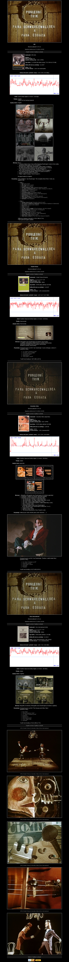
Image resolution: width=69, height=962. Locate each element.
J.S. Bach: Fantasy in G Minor (43, 188)
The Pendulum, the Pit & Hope (42, 208)
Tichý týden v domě (28, 356)
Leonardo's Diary (36, 192)
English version (30, 52)
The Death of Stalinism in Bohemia (49, 203)
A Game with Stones (37, 196)
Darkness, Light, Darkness (38, 213)
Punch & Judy (32, 195)
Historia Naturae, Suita (40, 187)
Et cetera (30, 186)
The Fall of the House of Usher (40, 216)
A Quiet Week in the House (40, 197)
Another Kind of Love (39, 202)
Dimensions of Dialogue (38, 209)
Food (27, 207)
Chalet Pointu (26, 728)
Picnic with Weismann (40, 193)
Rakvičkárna (26, 355)
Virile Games (31, 211)
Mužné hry (25, 716)
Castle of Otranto (36, 212)
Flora (27, 206)
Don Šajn (25, 711)
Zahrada (25, 565)
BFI (21, 728)
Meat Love (34, 214)
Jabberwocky (33, 190)
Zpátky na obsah (39, 52)
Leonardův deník (27, 354)
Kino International (44, 728)
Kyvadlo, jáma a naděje (29, 352)
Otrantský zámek (27, 563)
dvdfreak (39, 46)
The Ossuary (31, 191)
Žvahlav (25, 567)
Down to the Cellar (33, 204)
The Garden (30, 198)
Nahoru (30, 957)
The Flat (27, 183)
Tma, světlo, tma (27, 719)
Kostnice (25, 715)
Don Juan (30, 185)
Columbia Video (35, 728)
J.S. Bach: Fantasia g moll (29, 351)
